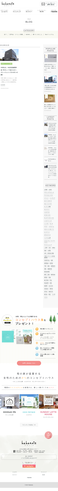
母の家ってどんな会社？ (4, 11)
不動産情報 (29, 480)
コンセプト (14, 475)
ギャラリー (14, 478)
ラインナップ (43, 475)
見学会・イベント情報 (22, 34)
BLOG (43, 478)
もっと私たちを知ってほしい (41, 11)
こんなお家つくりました (29, 11)
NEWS (34, 34)
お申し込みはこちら (29, 365)
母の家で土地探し (54, 11)
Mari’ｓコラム (29, 37)
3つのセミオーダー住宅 (17, 11)
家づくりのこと (44, 34)
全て (10, 34)
